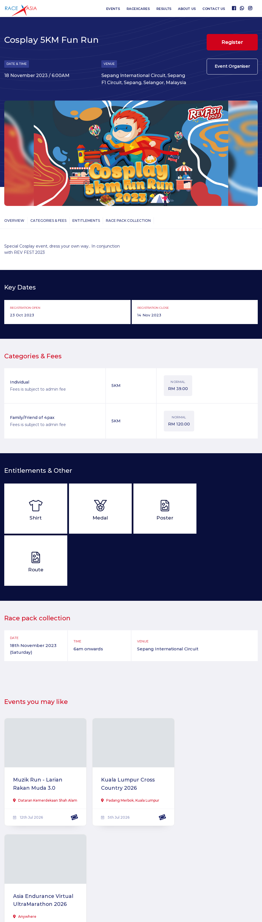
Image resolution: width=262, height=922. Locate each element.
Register (232, 42)
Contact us (213, 9)
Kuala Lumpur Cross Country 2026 (126, 732)
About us (187, 9)
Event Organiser (232, 67)
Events (112, 9)
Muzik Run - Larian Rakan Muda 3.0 (38, 732)
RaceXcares (137, 9)
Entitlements (86, 221)
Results (163, 9)
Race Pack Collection (128, 221)
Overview (14, 221)
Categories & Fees (48, 221)
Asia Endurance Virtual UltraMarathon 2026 (216, 732)
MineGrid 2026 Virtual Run (42, 853)
